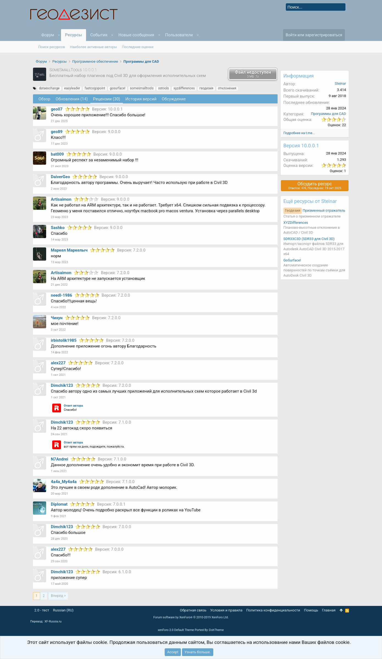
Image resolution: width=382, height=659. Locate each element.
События (98, 34)
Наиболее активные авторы (93, 47)
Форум (47, 34)
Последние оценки (137, 47)
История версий (140, 98)
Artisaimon (61, 199)
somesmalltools (142, 88)
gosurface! (117, 88)
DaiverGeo (60, 176)
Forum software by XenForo (191, 617)
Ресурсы (73, 34)
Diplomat (59, 504)
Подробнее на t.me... (299, 133)
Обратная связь (193, 610)
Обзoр (44, 98)
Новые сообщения (136, 34)
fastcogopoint (95, 88)
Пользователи (179, 34)
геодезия (206, 88)
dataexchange (49, 88)
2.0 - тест (41, 610)
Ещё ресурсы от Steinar (310, 201)
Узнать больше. (197, 652)
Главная (329, 610)
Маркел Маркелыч (69, 250)
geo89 (56, 131)
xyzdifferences (184, 88)
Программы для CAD (328, 114)
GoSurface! (292, 260)
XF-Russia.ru (53, 621)
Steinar (340, 83)
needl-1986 (61, 295)
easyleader (72, 88)
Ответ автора (73, 405)
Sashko (58, 227)
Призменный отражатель (314, 210)
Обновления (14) (72, 98)
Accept (172, 652)
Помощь (311, 610)
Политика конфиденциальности (273, 610)
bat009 (57, 154)
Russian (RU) (63, 610)
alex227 (58, 362)
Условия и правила (226, 610)
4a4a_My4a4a (64, 481)
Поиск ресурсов (51, 47)
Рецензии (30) (106, 98)
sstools (163, 88)
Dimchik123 (62, 385)
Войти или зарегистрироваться (314, 35)
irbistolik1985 (63, 340)
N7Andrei (59, 459)
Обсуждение (174, 98)
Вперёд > (58, 596)
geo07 (56, 109)
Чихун (57, 317)
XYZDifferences (295, 222)
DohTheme (216, 630)
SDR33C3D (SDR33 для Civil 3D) (309, 239)
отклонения (227, 88)
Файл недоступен (253, 74)
